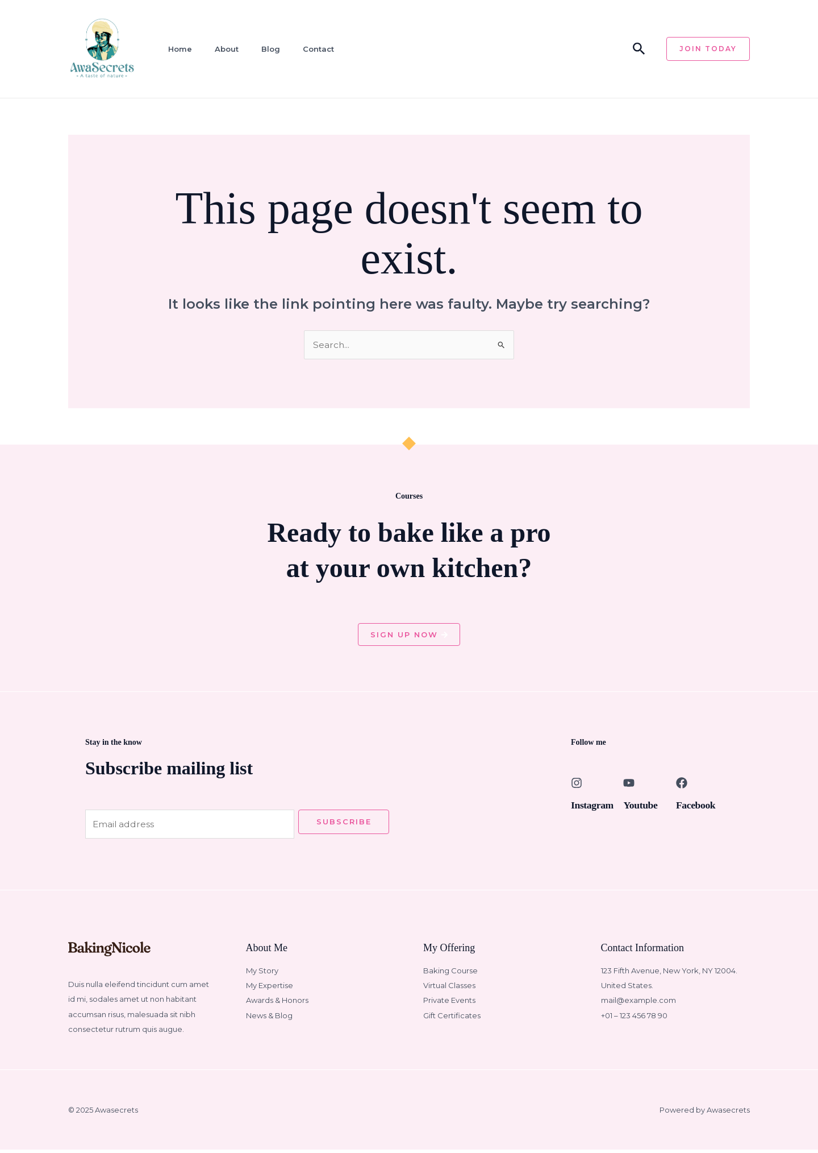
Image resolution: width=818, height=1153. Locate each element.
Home (176, 48)
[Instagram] (576, 784)
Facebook (698, 806)
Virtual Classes (449, 988)
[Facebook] (681, 784)
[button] (639, 49)
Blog (263, 48)
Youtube (642, 806)
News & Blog (269, 1018)
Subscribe (344, 823)
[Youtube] (629, 784)
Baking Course (450, 973)
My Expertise (269, 988)
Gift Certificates (452, 1018)
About (221, 48)
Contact (309, 48)
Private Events (449, 1003)
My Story (262, 973)
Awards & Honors (277, 1003)
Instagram (595, 806)
